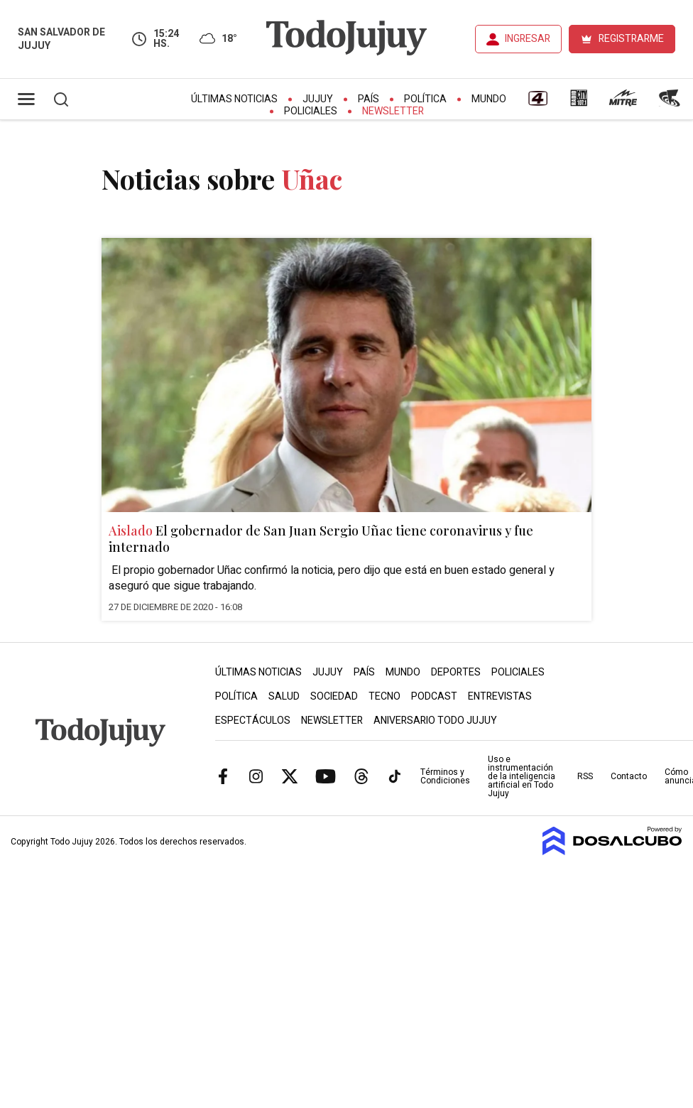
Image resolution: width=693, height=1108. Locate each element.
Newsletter (393, 111)
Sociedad (334, 696)
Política (425, 99)
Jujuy (317, 99)
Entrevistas (500, 696)
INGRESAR (527, 38)
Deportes (456, 672)
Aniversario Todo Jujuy (435, 720)
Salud (284, 696)
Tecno (384, 696)
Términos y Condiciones (445, 776)
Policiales (310, 111)
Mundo (488, 99)
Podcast (434, 696)
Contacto (629, 776)
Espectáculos (252, 720)
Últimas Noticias (234, 99)
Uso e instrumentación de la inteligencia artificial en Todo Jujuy (521, 776)
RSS (585, 776)
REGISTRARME (631, 38)
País (368, 99)
